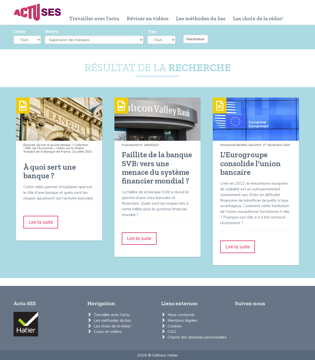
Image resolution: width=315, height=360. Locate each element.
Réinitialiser (196, 39)
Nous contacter (181, 314)
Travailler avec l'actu (94, 18)
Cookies (175, 325)
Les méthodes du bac (201, 18)
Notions (52, 31)
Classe (19, 31)
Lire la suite (41, 222)
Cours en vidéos (108, 331)
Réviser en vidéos (148, 18)
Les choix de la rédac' (258, 18)
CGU (172, 331)
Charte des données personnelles (197, 337)
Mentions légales (182, 320)
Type (152, 31)
